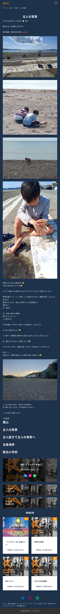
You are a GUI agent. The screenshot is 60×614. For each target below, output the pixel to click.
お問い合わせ (52, 603)
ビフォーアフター (28, 603)
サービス (19, 603)
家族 (26, 21)
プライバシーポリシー (9, 606)
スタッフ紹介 (38, 603)
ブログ (45, 603)
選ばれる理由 (12, 603)
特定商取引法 (21, 606)
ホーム (5, 603)
